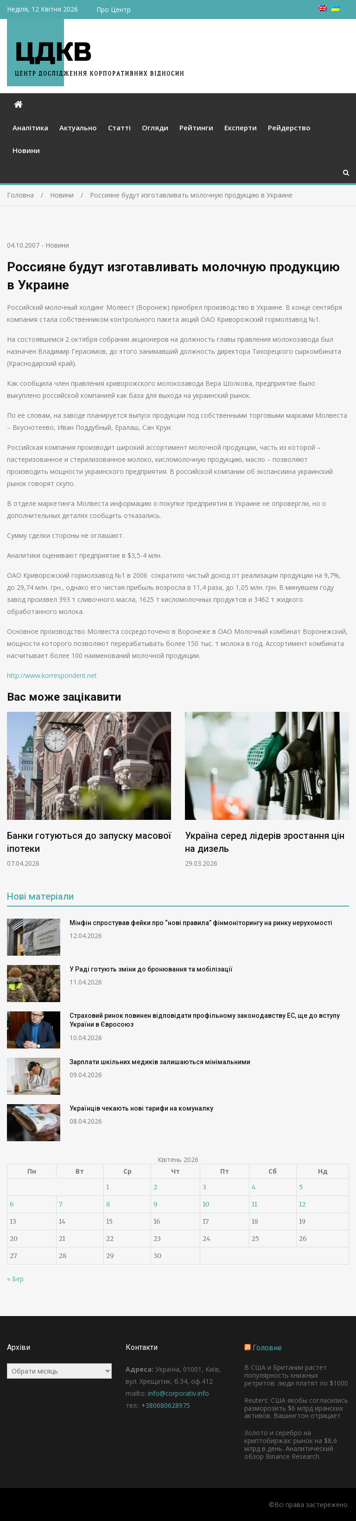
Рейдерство (289, 127)
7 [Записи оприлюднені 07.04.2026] (61, 1204)
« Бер (15, 1278)
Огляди (155, 127)
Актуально (78, 127)
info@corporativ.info (178, 1393)
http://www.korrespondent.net (52, 675)
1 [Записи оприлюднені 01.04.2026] (107, 1187)
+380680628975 (165, 1405)
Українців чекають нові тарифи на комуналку (141, 1108)
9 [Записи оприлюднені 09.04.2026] (155, 1204)
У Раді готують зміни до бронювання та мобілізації (151, 969)
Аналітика (30, 127)
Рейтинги (196, 127)
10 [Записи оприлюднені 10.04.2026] (206, 1204)
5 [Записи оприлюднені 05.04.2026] (301, 1187)
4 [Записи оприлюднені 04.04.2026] (254, 1187)
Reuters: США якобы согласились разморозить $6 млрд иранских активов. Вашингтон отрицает (296, 1408)
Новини (26, 150)
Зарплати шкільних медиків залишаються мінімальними (160, 1062)
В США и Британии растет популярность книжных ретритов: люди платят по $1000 (296, 1375)
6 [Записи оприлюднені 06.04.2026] (11, 1204)
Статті (119, 127)
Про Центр (113, 9)
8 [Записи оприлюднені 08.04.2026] (108, 1204)
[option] (89, 790)
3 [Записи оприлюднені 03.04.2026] (204, 1187)
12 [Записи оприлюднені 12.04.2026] (302, 1204)
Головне (267, 1347)
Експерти (240, 127)
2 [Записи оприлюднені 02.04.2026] (155, 1187)
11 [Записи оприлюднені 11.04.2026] (254, 1204)
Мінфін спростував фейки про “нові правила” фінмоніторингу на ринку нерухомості (201, 923)
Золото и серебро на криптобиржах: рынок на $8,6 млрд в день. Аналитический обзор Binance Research (290, 1444)
